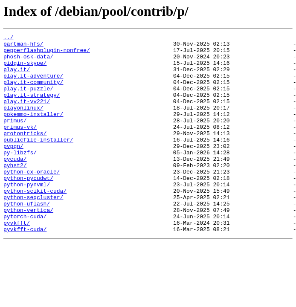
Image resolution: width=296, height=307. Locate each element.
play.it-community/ (33, 92)
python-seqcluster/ (33, 230)
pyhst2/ (15, 192)
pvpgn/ (13, 169)
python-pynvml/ (26, 215)
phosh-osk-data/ (28, 61)
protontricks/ (24, 153)
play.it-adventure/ (33, 84)
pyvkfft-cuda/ (24, 268)
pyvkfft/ (16, 261)
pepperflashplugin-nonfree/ (46, 54)
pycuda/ (15, 184)
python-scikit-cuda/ (35, 222)
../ (8, 38)
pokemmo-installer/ (33, 130)
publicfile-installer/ (38, 161)
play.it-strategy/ (31, 107)
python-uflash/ (26, 238)
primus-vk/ (20, 146)
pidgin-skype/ (24, 69)
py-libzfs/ (20, 176)
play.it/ (16, 77)
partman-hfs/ (23, 46)
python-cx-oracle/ (31, 199)
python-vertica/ (28, 245)
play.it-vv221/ (26, 115)
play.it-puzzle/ (28, 100)
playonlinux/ (23, 123)
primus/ (15, 138)
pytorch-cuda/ (24, 253)
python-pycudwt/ (28, 207)
